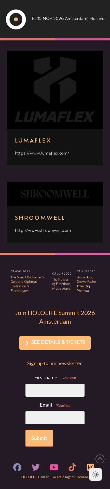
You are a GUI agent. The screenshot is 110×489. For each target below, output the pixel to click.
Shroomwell (40, 218)
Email (55, 405)
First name (55, 377)
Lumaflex (33, 141)
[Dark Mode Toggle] (95, 474)
